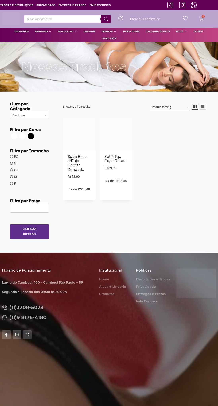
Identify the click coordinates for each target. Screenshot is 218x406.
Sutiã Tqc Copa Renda (115, 158)
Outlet (198, 31)
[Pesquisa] (106, 19)
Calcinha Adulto (158, 31)
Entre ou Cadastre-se (145, 19)
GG (16, 170)
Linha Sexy (108, 38)
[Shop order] (170, 107)
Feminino (43, 31)
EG (16, 156)
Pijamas (109, 31)
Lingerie (89, 31)
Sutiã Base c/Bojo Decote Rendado (77, 163)
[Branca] (14, 136)
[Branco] (22, 136)
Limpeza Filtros (29, 231)
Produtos (22, 31)
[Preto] (31, 136)
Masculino (68, 31)
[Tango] (39, 136)
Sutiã (182, 31)
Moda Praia (131, 31)
